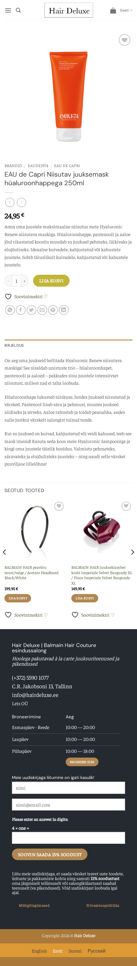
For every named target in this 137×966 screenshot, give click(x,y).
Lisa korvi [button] (18, 598)
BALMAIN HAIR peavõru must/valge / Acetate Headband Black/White (31, 572)
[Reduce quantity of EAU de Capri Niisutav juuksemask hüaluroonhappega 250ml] (8, 281)
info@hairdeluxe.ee (35, 694)
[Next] (132, 564)
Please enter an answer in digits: (40, 819)
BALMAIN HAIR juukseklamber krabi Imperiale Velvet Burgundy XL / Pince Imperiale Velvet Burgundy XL (101, 575)
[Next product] (9, 202)
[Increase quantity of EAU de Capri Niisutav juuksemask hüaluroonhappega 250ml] (24, 281)
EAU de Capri (67, 165)
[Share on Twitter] (31, 310)
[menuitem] (126, 10)
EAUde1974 (38, 165)
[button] (8, 10)
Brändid (13, 165)
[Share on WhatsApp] (10, 310)
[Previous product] (21, 202)
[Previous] (4, 564)
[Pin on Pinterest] (53, 310)
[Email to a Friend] (42, 310)
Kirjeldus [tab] (14, 345)
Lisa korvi (51, 280)
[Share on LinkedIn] (64, 310)
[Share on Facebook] (21, 310)
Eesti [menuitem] (58, 951)
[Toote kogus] (16, 281)
